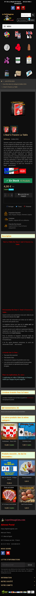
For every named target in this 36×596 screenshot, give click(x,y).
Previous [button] (1, 433)
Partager (10, 206)
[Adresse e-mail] (13, 564)
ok (30, 565)
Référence (7, 139)
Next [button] (34, 433)
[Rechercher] (28, 15)
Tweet (19, 206)
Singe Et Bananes (26, 477)
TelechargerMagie (23, 8)
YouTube (18, 8)
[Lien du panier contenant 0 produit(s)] (31, 20)
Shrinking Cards (26, 441)
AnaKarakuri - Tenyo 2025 (9, 441)
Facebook (13, 8)
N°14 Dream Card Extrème (9, 504)
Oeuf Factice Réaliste (26, 504)
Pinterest (27, 206)
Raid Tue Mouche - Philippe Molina (9, 478)
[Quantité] (8, 195)
